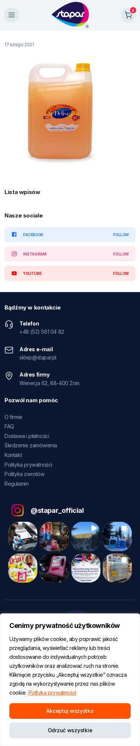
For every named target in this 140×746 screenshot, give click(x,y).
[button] (22, 536)
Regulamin (16, 483)
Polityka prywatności (52, 692)
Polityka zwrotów (24, 474)
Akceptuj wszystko (69, 711)
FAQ (9, 426)
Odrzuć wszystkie (70, 730)
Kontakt (13, 455)
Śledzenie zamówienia (30, 445)
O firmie (13, 417)
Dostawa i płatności (26, 436)
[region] (70, 679)
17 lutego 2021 (19, 44)
